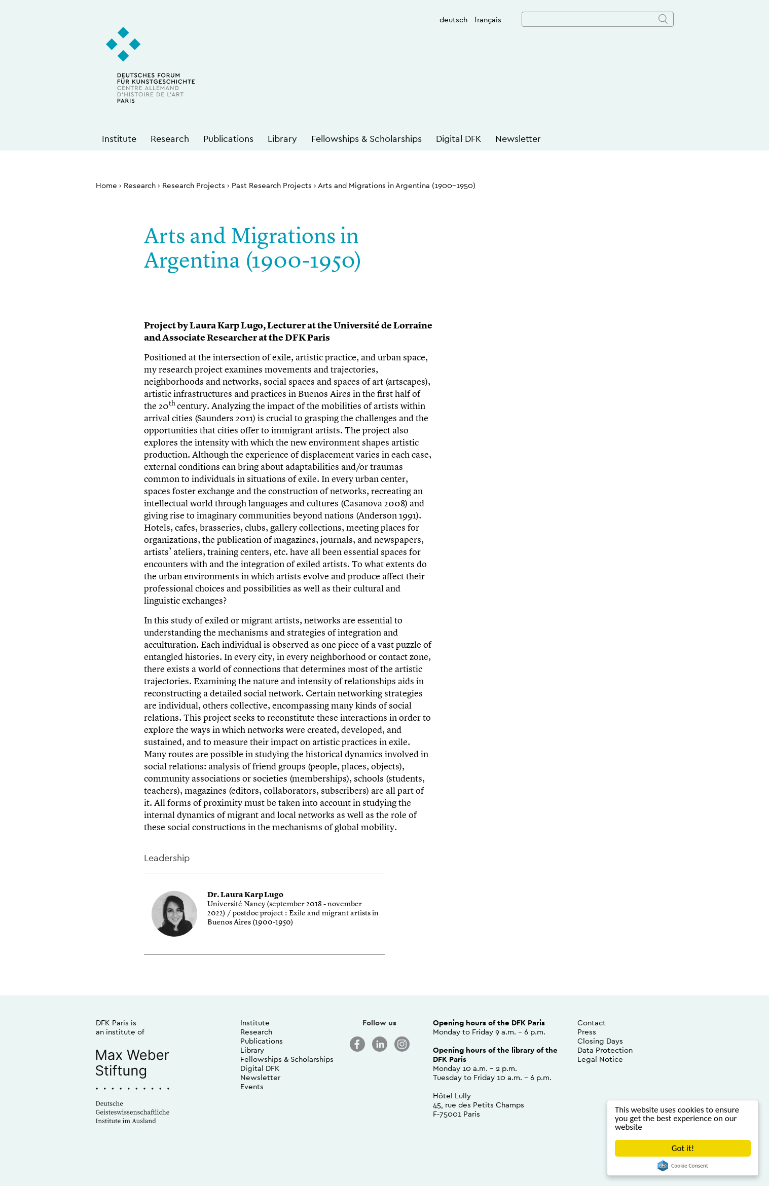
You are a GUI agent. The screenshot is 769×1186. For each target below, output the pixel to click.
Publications (228, 138)
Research (170, 138)
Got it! (683, 1148)
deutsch (453, 19)
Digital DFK (458, 138)
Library (282, 138)
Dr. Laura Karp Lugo (245, 895)
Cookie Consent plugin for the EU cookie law (682, 1165)
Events (252, 1086)
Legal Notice (600, 1059)
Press (586, 1031)
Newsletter (518, 138)
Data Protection (605, 1050)
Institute (119, 138)
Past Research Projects (272, 185)
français (487, 19)
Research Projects (193, 185)
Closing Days (600, 1041)
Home (106, 185)
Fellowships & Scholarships (366, 138)
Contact (591, 1022)
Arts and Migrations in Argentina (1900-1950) (396, 185)
